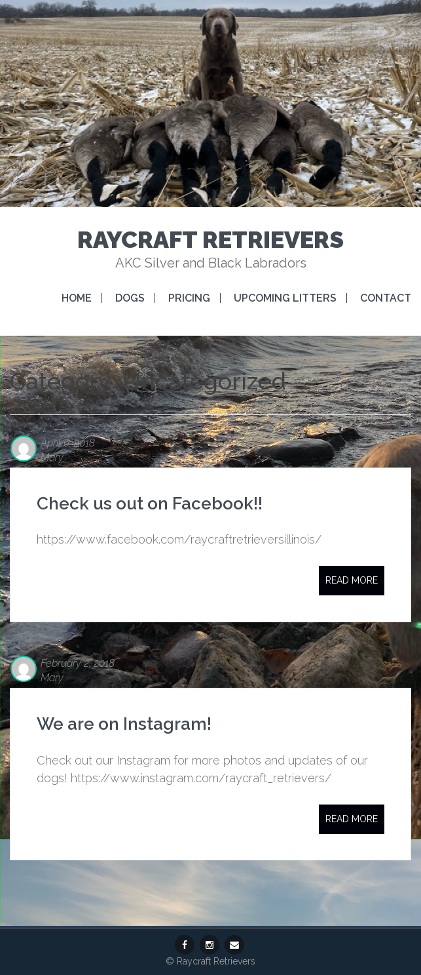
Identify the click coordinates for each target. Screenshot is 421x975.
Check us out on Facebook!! (150, 503)
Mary (52, 457)
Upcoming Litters (285, 298)
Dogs (130, 298)
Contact (385, 298)
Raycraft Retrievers (210, 239)
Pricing (189, 298)
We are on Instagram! (124, 724)
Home (77, 298)
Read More (351, 580)
